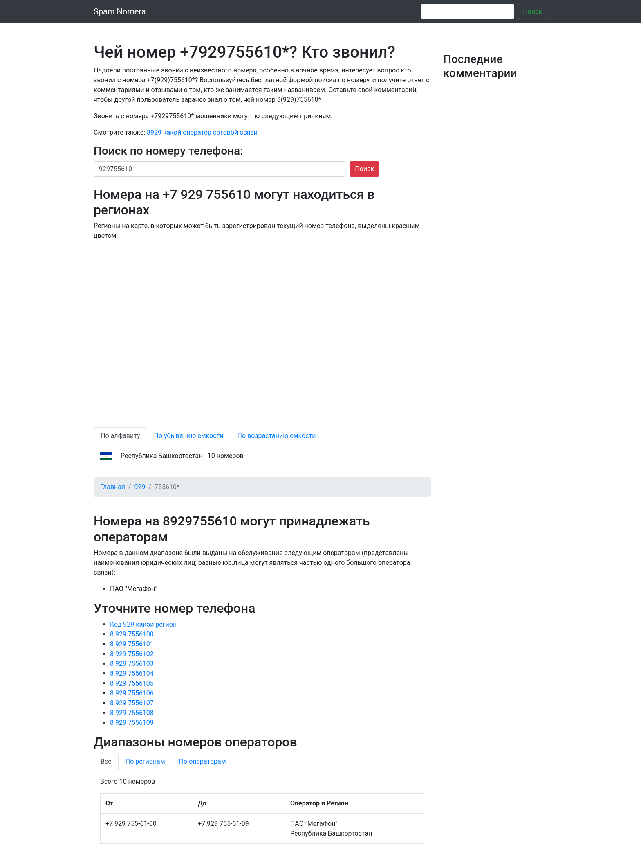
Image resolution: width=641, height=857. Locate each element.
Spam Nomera (120, 11)
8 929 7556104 (132, 673)
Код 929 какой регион (143, 624)
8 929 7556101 (132, 644)
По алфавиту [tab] (120, 436)
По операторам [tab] (202, 761)
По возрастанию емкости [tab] (276, 436)
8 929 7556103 (132, 664)
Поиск (532, 11)
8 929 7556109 (132, 722)
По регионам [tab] (145, 761)
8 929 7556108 (132, 713)
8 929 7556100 (132, 634)
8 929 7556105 (132, 683)
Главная (112, 487)
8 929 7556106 (132, 693)
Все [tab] (106, 761)
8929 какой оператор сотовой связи (202, 132)
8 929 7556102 (132, 654)
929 (139, 487)
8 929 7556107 (132, 703)
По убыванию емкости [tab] (189, 436)
